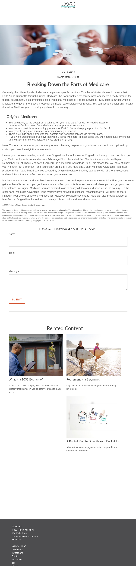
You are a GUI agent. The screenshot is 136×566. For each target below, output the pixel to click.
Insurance (17, 559)
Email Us (16, 539)
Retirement (17, 549)
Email (12, 252)
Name (12, 234)
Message (14, 271)
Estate (15, 556)
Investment (17, 553)
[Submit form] (17, 300)
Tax (13, 563)
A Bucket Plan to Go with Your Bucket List (93, 441)
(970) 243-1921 (26, 530)
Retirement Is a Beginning (83, 379)
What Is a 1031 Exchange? (26, 379)
